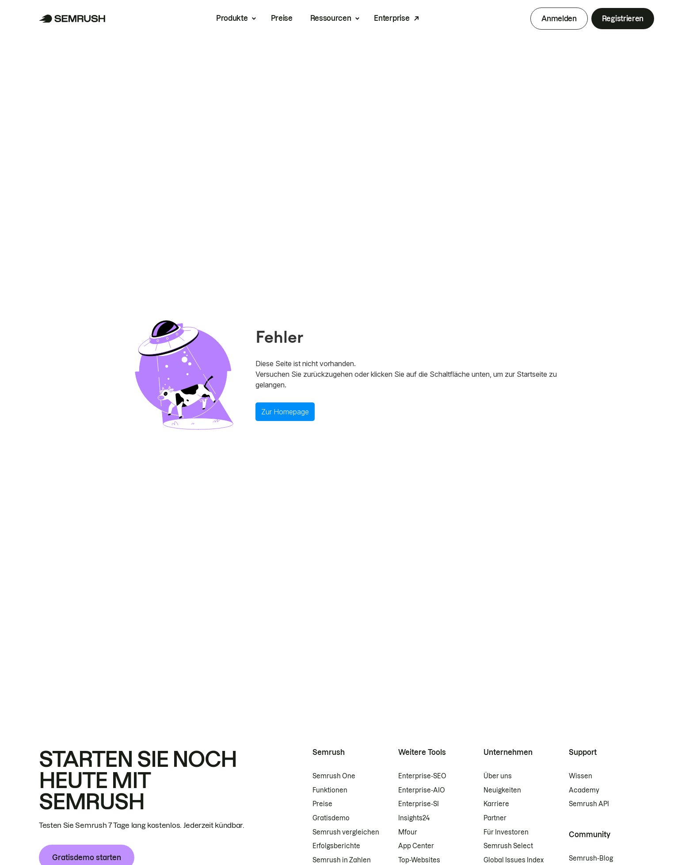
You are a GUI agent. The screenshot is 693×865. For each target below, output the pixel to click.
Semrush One (333, 776)
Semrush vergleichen (345, 832)
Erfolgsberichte (336, 846)
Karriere (496, 804)
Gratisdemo (331, 818)
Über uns (498, 776)
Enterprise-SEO (422, 776)
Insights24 (414, 818)
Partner (495, 818)
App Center (416, 846)
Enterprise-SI (418, 804)
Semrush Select (508, 846)
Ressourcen (330, 18)
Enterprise (391, 18)
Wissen (580, 776)
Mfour (407, 832)
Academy (584, 790)
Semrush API (589, 804)
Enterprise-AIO (421, 790)
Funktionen (329, 790)
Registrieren (623, 19)
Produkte (232, 18)
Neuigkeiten (502, 790)
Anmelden (558, 19)
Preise (282, 18)
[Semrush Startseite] (72, 18)
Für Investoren (506, 832)
